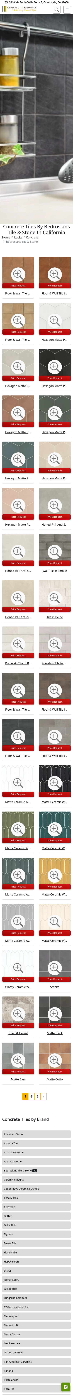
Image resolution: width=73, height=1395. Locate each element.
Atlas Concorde (16, 1161)
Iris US (11, 1270)
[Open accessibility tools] (65, 1387)
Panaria (10, 1371)
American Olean (16, 1134)
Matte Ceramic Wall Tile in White (18, 802)
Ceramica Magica (16, 1179)
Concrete (32, 237)
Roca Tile (12, 1389)
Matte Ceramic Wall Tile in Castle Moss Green (18, 848)
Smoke (54, 987)
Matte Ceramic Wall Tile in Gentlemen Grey (18, 894)
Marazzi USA (14, 1325)
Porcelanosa (14, 1380)
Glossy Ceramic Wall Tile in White (18, 987)
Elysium (11, 1234)
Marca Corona (15, 1334)
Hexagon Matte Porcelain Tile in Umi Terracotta (18, 432)
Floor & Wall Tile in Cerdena (18, 340)
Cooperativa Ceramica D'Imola (25, 1189)
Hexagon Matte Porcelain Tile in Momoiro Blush (18, 525)
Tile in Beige (55, 617)
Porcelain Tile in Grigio (55, 663)
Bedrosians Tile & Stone (20, 1170)
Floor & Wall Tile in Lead (18, 709)
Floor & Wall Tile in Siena (18, 293)
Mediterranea (14, 1343)
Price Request (18, 285)
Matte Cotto (55, 1079)
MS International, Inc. (19, 1307)
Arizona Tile (13, 1143)
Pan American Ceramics (20, 1362)
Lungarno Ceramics (18, 1298)
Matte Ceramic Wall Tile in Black (55, 802)
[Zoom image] (18, 274)
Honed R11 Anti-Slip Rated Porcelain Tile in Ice (18, 571)
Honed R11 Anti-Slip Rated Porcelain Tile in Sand (18, 617)
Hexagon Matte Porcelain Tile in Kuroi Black (55, 386)
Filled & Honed (18, 1033)
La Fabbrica (13, 1289)
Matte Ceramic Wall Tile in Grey (18, 941)
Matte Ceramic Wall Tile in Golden (55, 894)
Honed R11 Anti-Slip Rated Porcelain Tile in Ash (55, 525)
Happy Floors (14, 1261)
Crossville (12, 1207)
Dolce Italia (13, 1225)
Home (6, 237)
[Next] (43, 1096)
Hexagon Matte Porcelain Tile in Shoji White (55, 340)
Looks (18, 237)
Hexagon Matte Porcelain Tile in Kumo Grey (18, 386)
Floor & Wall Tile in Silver (55, 756)
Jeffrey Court (14, 1280)
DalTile (11, 1216)
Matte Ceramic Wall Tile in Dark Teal (55, 848)
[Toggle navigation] (67, 10)
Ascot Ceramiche (16, 1152)
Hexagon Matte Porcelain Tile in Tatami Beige (55, 478)
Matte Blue (18, 1079)
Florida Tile (12, 1252)
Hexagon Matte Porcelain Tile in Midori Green (55, 432)
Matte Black (55, 1033)
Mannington (13, 1316)
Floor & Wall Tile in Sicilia (55, 293)
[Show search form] (56, 10)
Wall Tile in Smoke (55, 571)
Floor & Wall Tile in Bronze (55, 709)
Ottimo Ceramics (16, 1352)
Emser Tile (13, 1243)
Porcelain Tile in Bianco (18, 663)
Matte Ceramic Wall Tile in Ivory (55, 941)
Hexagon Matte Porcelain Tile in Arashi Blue (18, 478)
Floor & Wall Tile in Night (18, 756)
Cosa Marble (13, 1198)
